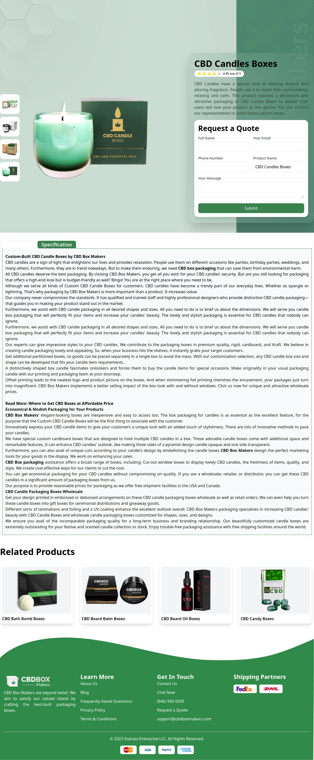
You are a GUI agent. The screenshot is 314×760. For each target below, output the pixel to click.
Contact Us (167, 683)
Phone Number (210, 158)
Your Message (209, 178)
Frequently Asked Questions (106, 701)
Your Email (262, 138)
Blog (84, 692)
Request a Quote (172, 710)
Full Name (206, 138)
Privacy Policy (92, 710)
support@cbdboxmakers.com (184, 719)
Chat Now (166, 692)
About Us (88, 683)
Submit (251, 208)
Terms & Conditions (98, 719)
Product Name (265, 158)
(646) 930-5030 (170, 701)
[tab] (20, 245)
